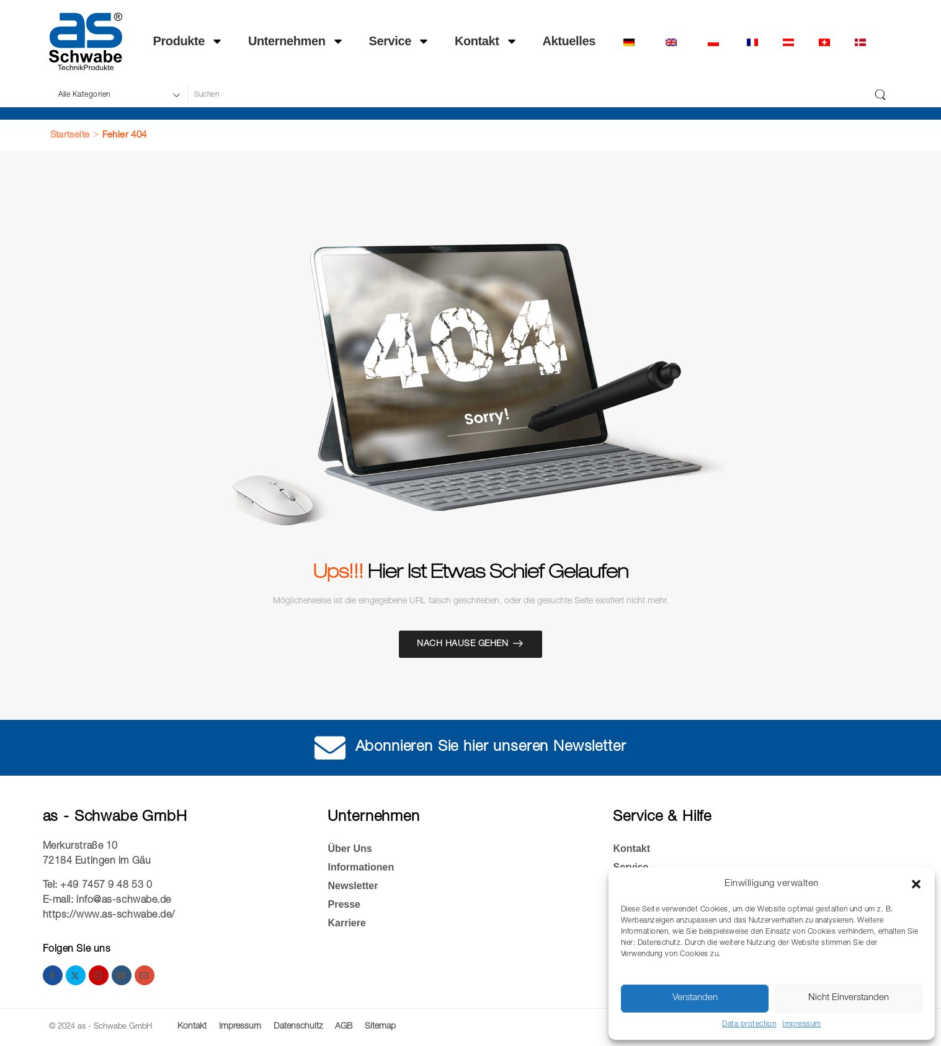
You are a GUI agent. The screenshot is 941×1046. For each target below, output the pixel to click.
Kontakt (486, 41)
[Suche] (527, 94)
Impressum (801, 1024)
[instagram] (99, 975)
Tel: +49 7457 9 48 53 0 (98, 886)
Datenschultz (298, 1027)
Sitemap (380, 1027)
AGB (343, 1027)
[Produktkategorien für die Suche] (118, 94)
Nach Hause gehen (462, 644)
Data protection (749, 1024)
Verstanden (695, 998)
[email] (144, 975)
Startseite (70, 135)
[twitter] (76, 975)
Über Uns (350, 848)
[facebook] (53, 975)
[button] (916, 884)
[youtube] (122, 975)
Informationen (361, 867)
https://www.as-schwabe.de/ (109, 916)
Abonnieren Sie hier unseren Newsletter (491, 747)
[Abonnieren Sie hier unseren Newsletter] (330, 747)
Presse (344, 904)
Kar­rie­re (346, 923)
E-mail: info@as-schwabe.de (107, 901)
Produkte (188, 41)
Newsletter (353, 885)
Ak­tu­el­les (569, 41)
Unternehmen (296, 41)
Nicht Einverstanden (848, 998)
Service (399, 41)
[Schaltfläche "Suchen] (880, 94)
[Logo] (85, 41)
